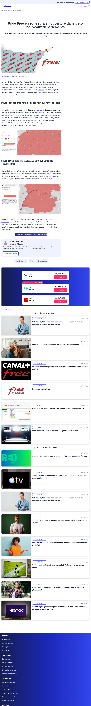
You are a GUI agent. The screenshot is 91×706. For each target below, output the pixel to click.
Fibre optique (42, 261)
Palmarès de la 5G (8, 700)
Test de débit (6, 689)
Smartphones (6, 647)
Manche (40, 110)
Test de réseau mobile (10, 693)
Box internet (6, 639)
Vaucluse (13, 174)
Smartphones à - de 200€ (11, 670)
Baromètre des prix (9, 697)
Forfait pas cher (7, 666)
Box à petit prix (7, 663)
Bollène (56, 176)
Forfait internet (21, 261)
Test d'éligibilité (7, 686)
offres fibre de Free (11, 115)
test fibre (41, 90)
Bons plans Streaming (9, 674)
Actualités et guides (9, 682)
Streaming (5, 650)
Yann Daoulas (5, 76)
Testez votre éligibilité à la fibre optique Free (31, 234)
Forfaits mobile (7, 643)
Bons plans (6, 659)
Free (31, 261)
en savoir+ (29, 309)
